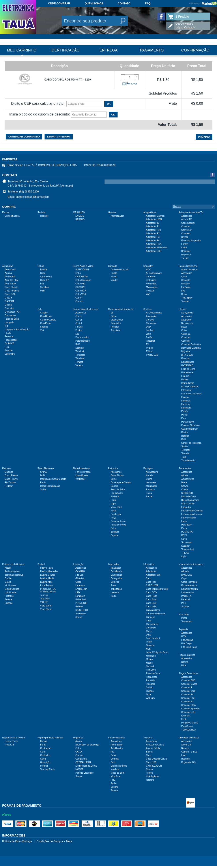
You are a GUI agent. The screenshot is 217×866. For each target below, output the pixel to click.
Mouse (149, 663)
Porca (149, 493)
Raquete (185, 759)
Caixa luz (185, 334)
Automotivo (151, 316)
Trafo (183, 457)
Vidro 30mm (46, 609)
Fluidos (78, 327)
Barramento (187, 323)
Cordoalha (45, 755)
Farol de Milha (12, 319)
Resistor (44, 216)
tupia (183, 556)
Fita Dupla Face (189, 647)
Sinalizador (80, 613)
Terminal (79, 351)
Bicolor (43, 269)
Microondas (151, 287)
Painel (184, 415)
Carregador (116, 578)
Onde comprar (59, 3)
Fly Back (115, 496)
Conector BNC (188, 680)
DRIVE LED (187, 355)
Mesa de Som (117, 773)
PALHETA (186, 596)
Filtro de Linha (188, 369)
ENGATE (79, 216)
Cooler (78, 320)
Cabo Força (46, 276)
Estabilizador (187, 362)
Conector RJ (152, 624)
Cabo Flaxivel (11, 475)
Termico (44, 595)
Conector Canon (189, 684)
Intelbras (150, 330)
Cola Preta (45, 323)
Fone (113, 585)
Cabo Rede (151, 596)
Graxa (8, 582)
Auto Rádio (10, 283)
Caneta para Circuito (121, 482)
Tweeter (115, 790)
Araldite (44, 312)
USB (42, 290)
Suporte (9, 350)
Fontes (184, 244)
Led (77, 334)
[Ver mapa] (66, 185)
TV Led (149, 351)
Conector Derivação (191, 344)
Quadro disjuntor (189, 429)
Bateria (184, 662)
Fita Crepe (186, 643)
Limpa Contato (12, 589)
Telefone (150, 780)
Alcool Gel (186, 744)
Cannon (79, 301)
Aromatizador (117, 216)
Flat (42, 283)
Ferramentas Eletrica (191, 514)
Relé (7, 347)
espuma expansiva (14, 575)
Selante (8, 599)
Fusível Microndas (49, 571)
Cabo (42, 273)
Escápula (185, 287)
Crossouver (10, 315)
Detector (115, 582)
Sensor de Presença (191, 443)
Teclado (149, 691)
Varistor (79, 365)
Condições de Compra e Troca (55, 841)
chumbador (151, 486)
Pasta (113, 510)
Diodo (113, 316)
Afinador (185, 571)
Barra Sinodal (117, 475)
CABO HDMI (81, 276)
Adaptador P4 (152, 240)
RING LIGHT (81, 610)
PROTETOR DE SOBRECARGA (48, 590)
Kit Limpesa (10, 585)
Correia (114, 486)
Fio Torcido (10, 482)
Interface (115, 769)
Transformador (188, 460)
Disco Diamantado (190, 500)
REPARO (80, 219)
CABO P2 (80, 287)
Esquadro (186, 507)
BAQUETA (186, 575)
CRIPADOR (187, 493)
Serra (184, 539)
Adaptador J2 (152, 223)
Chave (78, 316)
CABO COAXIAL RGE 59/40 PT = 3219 (67, 79)
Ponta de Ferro (118, 521)
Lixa (183, 290)
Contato (124, 3)
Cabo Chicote (11, 287)
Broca (184, 482)
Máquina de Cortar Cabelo (53, 479)
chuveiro (185, 283)
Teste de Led (187, 549)
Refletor (185, 436)
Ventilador (80, 479)
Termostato (186, 621)
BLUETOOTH (82, 269)
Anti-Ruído (10, 276)
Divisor (184, 237)
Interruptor (186, 390)
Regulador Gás (188, 762)
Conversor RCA (12, 312)
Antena (8, 273)
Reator (184, 432)
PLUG (8, 333)
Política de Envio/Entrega (17, 841)
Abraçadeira (187, 312)
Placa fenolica (82, 337)
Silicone (44, 327)
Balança (185, 748)
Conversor (186, 230)
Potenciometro (82, 341)
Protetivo (9, 596)
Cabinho (9, 472)
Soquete (79, 348)
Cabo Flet (150, 582)
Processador (11, 340)
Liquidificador (81, 475)
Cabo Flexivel (11, 479)
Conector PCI (188, 698)
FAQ (147, 3)
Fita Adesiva (187, 640)
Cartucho (150, 617)
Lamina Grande (47, 575)
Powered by (203, 3)
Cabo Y (8, 298)
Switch (149, 687)
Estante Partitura (189, 589)
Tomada (185, 453)
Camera (79, 755)
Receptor (185, 251)
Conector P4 (187, 694)
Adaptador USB (153, 251)
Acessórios (186, 216)
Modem (149, 659)
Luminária (80, 596)
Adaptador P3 (152, 237)
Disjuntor (185, 351)
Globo (78, 582)
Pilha (183, 665)
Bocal (184, 327)
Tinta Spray (187, 298)
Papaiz (114, 276)
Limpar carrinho (58, 136)
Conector (185, 226)
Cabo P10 (80, 283)
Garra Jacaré (187, 383)
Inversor (185, 397)
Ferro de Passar (83, 472)
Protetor (44, 766)
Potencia (9, 336)
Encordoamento (189, 585)
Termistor (79, 358)
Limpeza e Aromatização (17, 329)
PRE (113, 780)
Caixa (184, 276)
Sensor (78, 776)
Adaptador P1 (152, 226)
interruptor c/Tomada (191, 393)
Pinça (113, 517)
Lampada (9, 322)
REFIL (184, 535)
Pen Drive (151, 670)
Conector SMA (188, 705)
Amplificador (117, 748)
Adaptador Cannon (155, 216)
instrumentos (187, 592)
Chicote (8, 305)
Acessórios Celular (155, 744)
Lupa (113, 503)
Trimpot (79, 362)
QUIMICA (9, 343)
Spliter (43, 489)
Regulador (116, 323)
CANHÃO (80, 571)
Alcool (8, 568)
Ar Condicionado (154, 273)
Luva (183, 755)
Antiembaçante (12, 571)
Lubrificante (10, 592)
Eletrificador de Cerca (86, 766)
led (6, 326)
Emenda (185, 358)
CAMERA (9, 301)
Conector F (186, 687)
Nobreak (150, 666)
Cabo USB (151, 603)
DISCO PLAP (188, 503)
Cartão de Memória (155, 613)
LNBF (184, 247)
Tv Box (149, 348)
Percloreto (116, 514)
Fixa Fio (185, 376)
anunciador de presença (87, 744)
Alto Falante (116, 744)
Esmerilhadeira (12, 216)
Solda (113, 528)
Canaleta (185, 280)
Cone (42, 752)
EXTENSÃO (187, 365)
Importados (116, 589)
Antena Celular (153, 748)
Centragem (45, 748)
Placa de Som (153, 673)
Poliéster (150, 290)
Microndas (151, 283)
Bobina (43, 741)
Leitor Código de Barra (157, 652)
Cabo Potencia (12, 290)
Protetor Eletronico (190, 425)
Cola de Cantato (48, 320)
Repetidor (186, 254)
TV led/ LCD (152, 355)
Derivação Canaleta (191, 348)
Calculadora (116, 571)
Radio (43, 482)
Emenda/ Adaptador (191, 240)
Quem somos (94, 3)
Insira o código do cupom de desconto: (39, 114)
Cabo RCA (10, 294)
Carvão (184, 486)
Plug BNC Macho (189, 722)
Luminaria (186, 407)
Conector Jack (188, 691)
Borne (114, 479)
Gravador (150, 645)
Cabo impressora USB (157, 589)
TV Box (185, 258)
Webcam (150, 698)
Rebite (149, 496)
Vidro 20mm (46, 605)
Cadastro (189, 27)
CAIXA (43, 472)
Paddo (114, 273)
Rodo (184, 294)
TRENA (185, 553)
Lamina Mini (46, 582)
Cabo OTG (151, 592)
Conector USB (188, 712)
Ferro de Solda (118, 489)
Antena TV (186, 219)
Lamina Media (47, 578)
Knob (183, 719)
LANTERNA (81, 589)
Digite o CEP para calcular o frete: (37, 103)
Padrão (184, 411)
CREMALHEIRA (83, 762)
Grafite (8, 578)
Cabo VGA (80, 294)
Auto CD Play (11, 280)
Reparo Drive (11, 741)
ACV (148, 269)
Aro (112, 752)
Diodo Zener (117, 320)
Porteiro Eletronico (84, 773)
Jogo (148, 334)
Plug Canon (187, 726)
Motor (184, 618)
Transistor (115, 330)
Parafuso (150, 489)
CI (112, 312)
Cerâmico (150, 276)
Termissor (80, 355)
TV (147, 344)
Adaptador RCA (153, 244)
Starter (184, 446)
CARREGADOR (154, 766)
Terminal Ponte (47, 769)
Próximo (204, 136)
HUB (148, 649)
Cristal (78, 323)
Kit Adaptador (152, 776)
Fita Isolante (187, 372)
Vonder (114, 280)
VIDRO (43, 602)
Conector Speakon (190, 708)
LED (77, 592)
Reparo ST (10, 744)
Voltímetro (10, 354)
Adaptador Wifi (153, 575)
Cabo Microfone (83, 280)
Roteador (150, 684)
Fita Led (79, 575)
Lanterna (185, 404)
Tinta (148, 694)
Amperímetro (187, 479)
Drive (148, 634)
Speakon (44, 287)
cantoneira (151, 482)
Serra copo (186, 542)
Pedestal (185, 599)
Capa (184, 578)
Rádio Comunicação (50, 486)
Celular (149, 769)
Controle (150, 320)
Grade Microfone (119, 766)
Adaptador (186, 320)
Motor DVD (116, 507)
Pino (183, 418)
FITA (183, 636)
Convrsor (185, 233)
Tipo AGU (45, 598)
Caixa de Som (153, 610)
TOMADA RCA (188, 730)
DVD (148, 327)
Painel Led (80, 599)
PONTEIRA (187, 532)
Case (148, 620)
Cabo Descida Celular (156, 759)
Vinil (42, 330)
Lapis (184, 521)
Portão (149, 337)
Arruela (149, 475)
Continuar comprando (24, 136)
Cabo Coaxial (188, 223)
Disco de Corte (188, 496)
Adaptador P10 (153, 230)
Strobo (78, 617)
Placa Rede (151, 677)
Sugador (115, 532)
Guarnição (45, 762)
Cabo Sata (151, 599)
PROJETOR (81, 603)
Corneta (115, 759)
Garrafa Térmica (189, 752)
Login (179, 27)
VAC (148, 294)
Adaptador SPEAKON (156, 247)
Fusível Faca (46, 568)
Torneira (185, 301)
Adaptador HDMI (154, 219)
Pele (183, 603)
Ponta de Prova (118, 525)
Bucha (149, 479)
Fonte (113, 500)
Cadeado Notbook (120, 269)
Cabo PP (44, 280)
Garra (43, 759)
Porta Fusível (187, 422)
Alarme (78, 741)
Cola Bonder (46, 316)
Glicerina (79, 578)
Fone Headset (153, 638)
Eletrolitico (151, 280)
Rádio (113, 783)
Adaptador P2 (152, 233)
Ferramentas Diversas (192, 510)
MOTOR (79, 769)
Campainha (116, 575)
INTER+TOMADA (189, 386)
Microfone (151, 656)
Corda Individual (189, 582)
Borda (43, 744)
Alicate (184, 475)
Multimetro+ (187, 525)
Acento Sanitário (189, 269)
